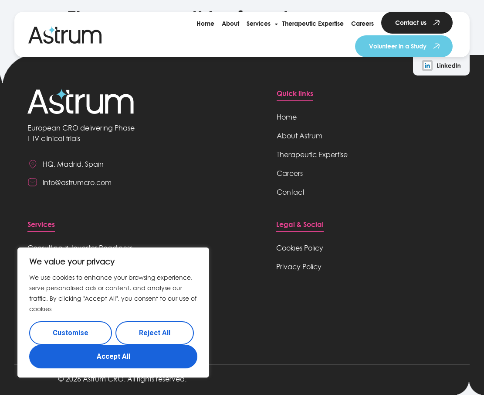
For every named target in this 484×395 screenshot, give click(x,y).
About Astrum (299, 136)
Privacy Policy (299, 266)
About (230, 23)
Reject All (154, 333)
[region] (113, 312)
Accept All (113, 356)
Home (205, 23)
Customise (70, 333)
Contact (291, 192)
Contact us (410, 22)
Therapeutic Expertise (313, 23)
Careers (362, 23)
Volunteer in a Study (397, 46)
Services (259, 23)
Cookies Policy (299, 248)
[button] (261, 23)
